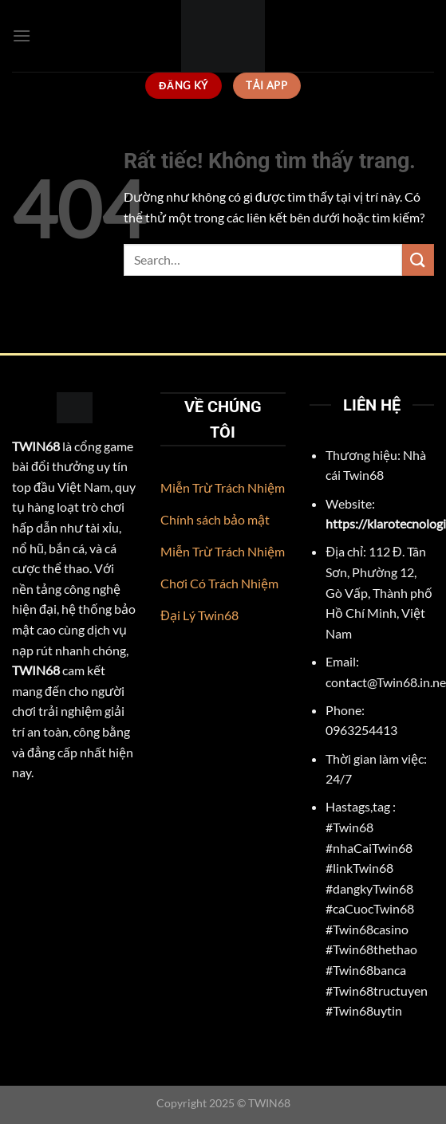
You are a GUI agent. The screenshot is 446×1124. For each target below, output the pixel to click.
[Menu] (21, 35)
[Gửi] (418, 259)
